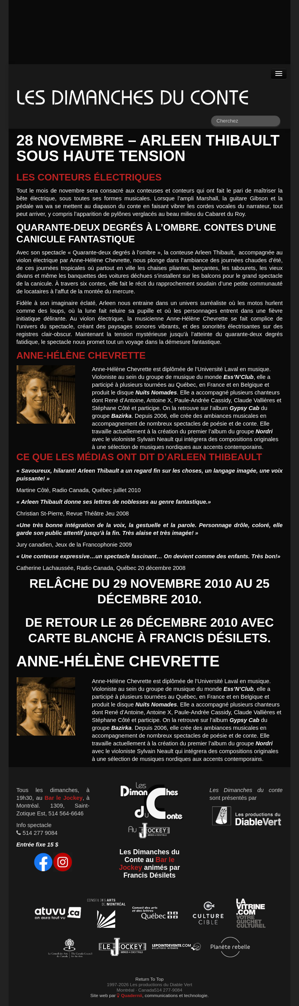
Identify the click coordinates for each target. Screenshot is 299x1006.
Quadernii (129, 995)
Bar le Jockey (63, 798)
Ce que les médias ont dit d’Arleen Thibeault (139, 457)
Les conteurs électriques (89, 177)
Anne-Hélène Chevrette (81, 355)
